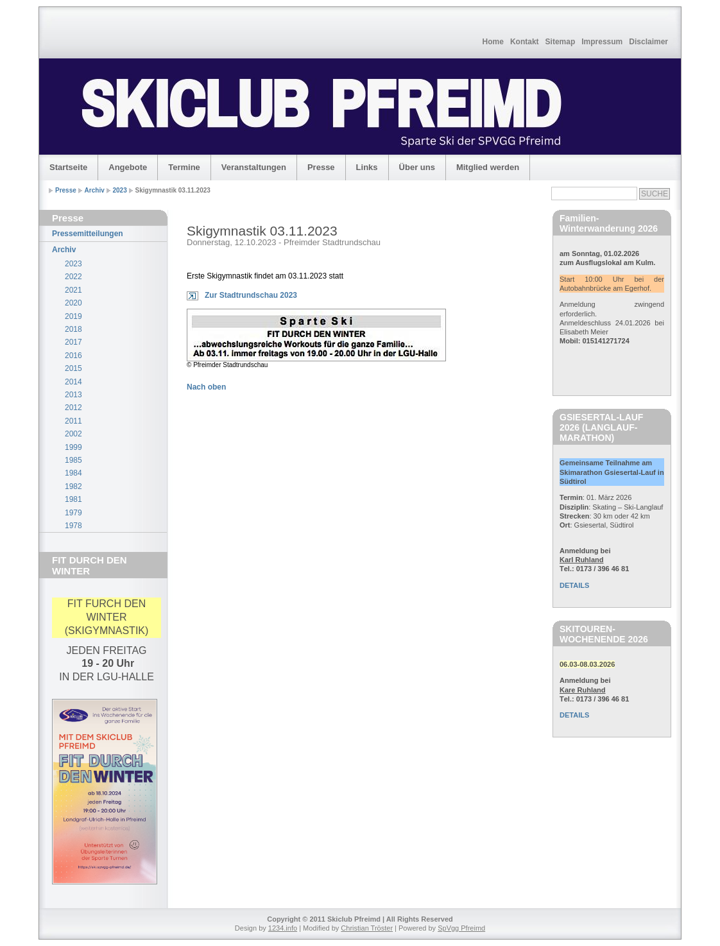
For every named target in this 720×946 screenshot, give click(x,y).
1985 (73, 460)
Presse (321, 167)
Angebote (127, 167)
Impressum (601, 41)
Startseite (68, 167)
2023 (120, 190)
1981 (73, 499)
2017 (73, 342)
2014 (73, 381)
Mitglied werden (487, 167)
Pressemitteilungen (87, 233)
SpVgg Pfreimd (461, 928)
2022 (73, 276)
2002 (73, 433)
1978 (73, 525)
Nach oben (206, 387)
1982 (73, 486)
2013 (73, 394)
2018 (73, 329)
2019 (73, 316)
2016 (73, 355)
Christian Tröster (367, 928)
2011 (73, 421)
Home (493, 41)
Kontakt (524, 41)
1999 (73, 447)
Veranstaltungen (253, 167)
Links (367, 167)
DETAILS (574, 585)
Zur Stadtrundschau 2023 (251, 295)
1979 (73, 512)
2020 (73, 302)
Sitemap (560, 41)
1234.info (282, 928)
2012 (73, 407)
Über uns (417, 167)
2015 (73, 368)
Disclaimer (648, 41)
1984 (73, 473)
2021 (73, 290)
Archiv (95, 190)
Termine (184, 167)
